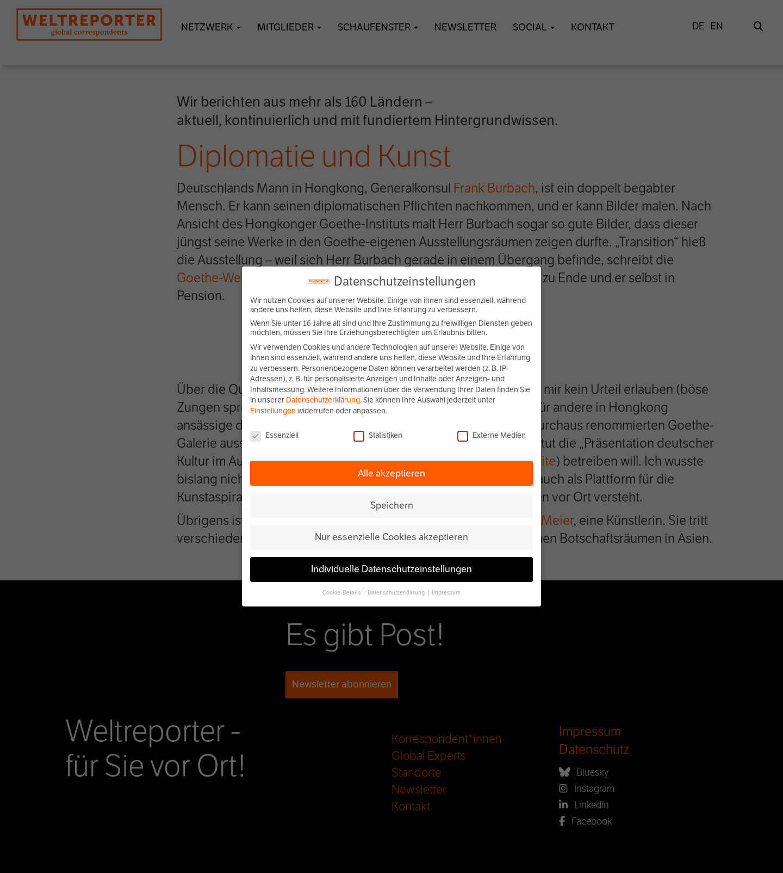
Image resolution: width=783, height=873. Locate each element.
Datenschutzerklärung (323, 400)
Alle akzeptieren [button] (391, 473)
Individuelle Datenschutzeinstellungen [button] (391, 569)
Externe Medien (491, 435)
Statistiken (377, 435)
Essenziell (274, 435)
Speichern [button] (391, 505)
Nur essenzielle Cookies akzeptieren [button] (391, 537)
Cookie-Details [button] (342, 592)
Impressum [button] (446, 592)
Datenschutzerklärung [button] (397, 592)
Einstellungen (273, 411)
